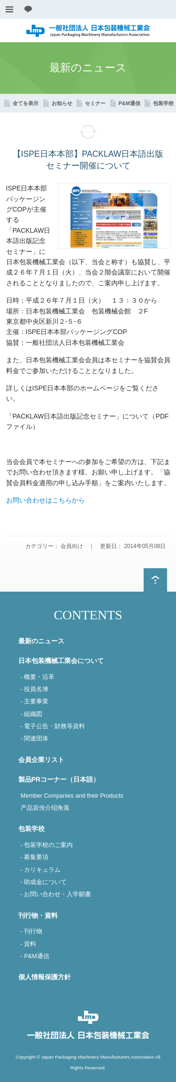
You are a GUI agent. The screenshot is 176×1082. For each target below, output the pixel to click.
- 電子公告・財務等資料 (53, 726)
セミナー (95, 103)
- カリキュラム (41, 870)
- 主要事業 (35, 701)
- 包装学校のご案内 (47, 845)
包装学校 (163, 103)
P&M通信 (129, 103)
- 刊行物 (32, 931)
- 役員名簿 (35, 689)
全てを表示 (25, 103)
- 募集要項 (35, 857)
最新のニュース (41, 641)
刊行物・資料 (38, 915)
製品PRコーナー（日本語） (58, 779)
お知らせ (62, 103)
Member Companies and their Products (72, 795)
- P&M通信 (35, 956)
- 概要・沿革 (38, 677)
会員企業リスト (41, 759)
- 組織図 (32, 714)
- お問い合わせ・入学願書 (56, 894)
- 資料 (29, 944)
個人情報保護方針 (44, 977)
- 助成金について (44, 882)
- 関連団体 (35, 738)
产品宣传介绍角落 (45, 808)
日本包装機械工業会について (61, 660)
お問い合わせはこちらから (45, 500)
